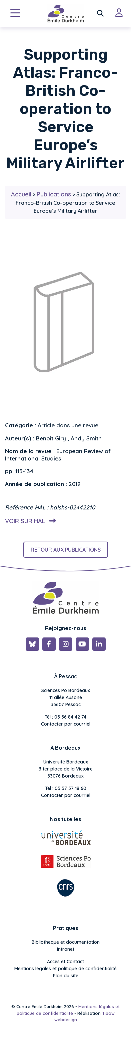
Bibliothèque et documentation (66, 942)
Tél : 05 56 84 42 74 (65, 717)
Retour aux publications (66, 549)
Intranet (65, 949)
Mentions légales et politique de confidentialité (65, 969)
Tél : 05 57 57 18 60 (65, 788)
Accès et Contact (65, 962)
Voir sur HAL (29, 521)
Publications (54, 194)
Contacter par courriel (65, 724)
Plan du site (65, 976)
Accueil (21, 194)
